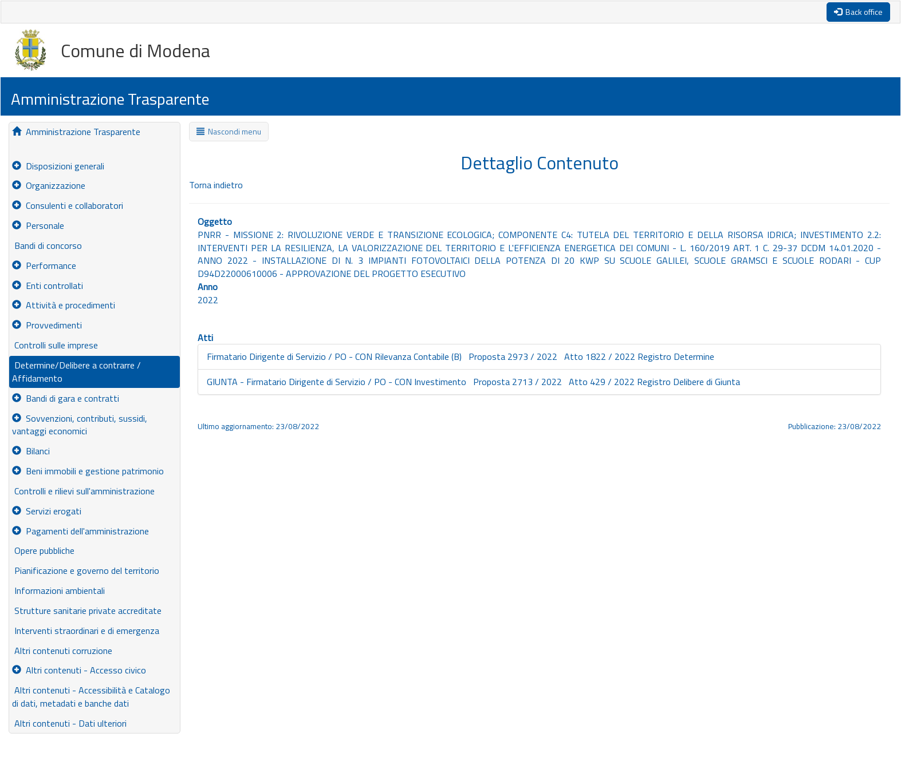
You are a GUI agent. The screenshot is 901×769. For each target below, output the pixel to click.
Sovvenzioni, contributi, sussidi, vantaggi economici (79, 424)
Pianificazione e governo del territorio (85, 570)
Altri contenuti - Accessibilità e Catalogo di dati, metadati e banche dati (91, 696)
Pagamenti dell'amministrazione (80, 531)
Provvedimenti (47, 325)
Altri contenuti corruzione (62, 650)
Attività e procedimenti (63, 305)
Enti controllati (47, 285)
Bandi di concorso (47, 245)
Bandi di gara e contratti (65, 398)
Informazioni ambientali (58, 590)
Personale (38, 225)
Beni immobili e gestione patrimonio (88, 471)
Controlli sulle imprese (55, 345)
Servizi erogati (46, 511)
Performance (44, 265)
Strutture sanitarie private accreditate (87, 610)
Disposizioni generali (58, 166)
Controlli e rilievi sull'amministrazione (83, 491)
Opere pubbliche (43, 550)
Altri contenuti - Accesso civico (79, 670)
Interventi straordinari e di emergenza (85, 630)
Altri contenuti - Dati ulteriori (69, 723)
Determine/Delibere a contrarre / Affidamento (76, 371)
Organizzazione (48, 185)
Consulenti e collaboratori (67, 205)
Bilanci (31, 451)
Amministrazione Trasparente (76, 131)
